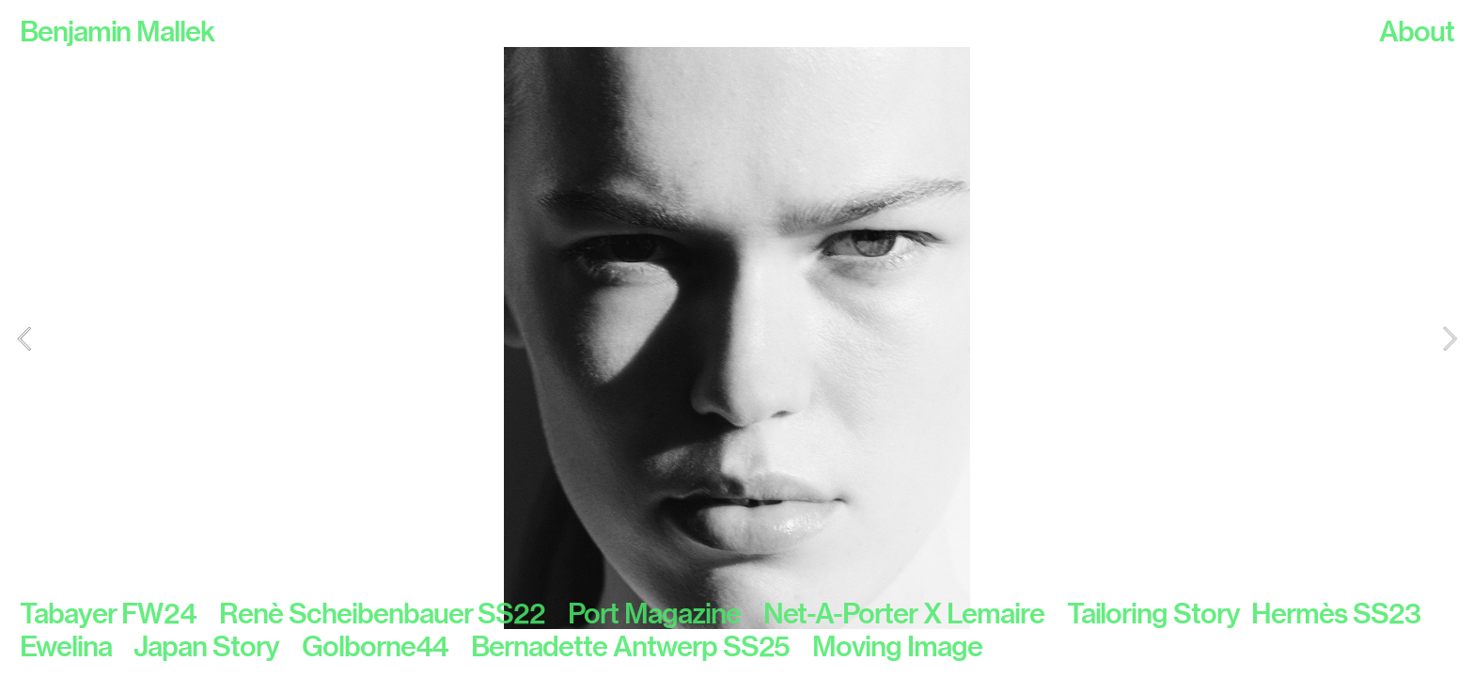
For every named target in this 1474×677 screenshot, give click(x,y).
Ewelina (66, 646)
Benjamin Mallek (117, 31)
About (1416, 31)
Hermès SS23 (1335, 613)
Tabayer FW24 (119, 613)
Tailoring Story (1153, 613)
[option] (737, 338)
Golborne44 (387, 646)
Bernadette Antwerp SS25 (641, 646)
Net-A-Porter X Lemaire (915, 613)
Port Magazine (654, 613)
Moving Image (897, 646)
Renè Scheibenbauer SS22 (393, 613)
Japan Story (217, 646)
